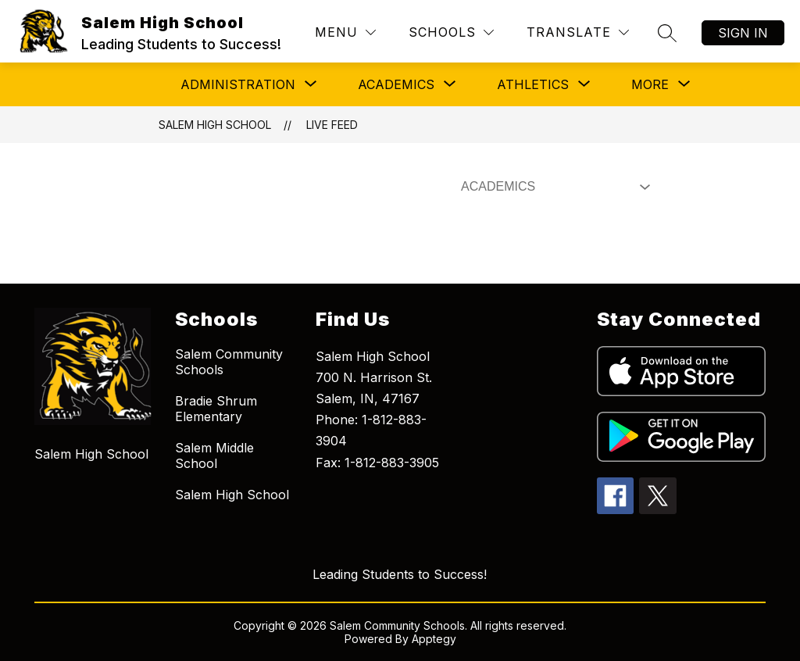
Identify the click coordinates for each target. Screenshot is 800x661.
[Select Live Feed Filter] (552, 186)
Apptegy (434, 638)
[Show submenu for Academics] (396, 84)
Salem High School (215, 124)
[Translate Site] (578, 32)
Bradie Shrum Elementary (216, 408)
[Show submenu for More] (650, 84)
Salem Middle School (214, 455)
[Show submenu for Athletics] (533, 84)
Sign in (743, 33)
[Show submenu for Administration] (237, 84)
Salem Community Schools (229, 361)
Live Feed (332, 124)
